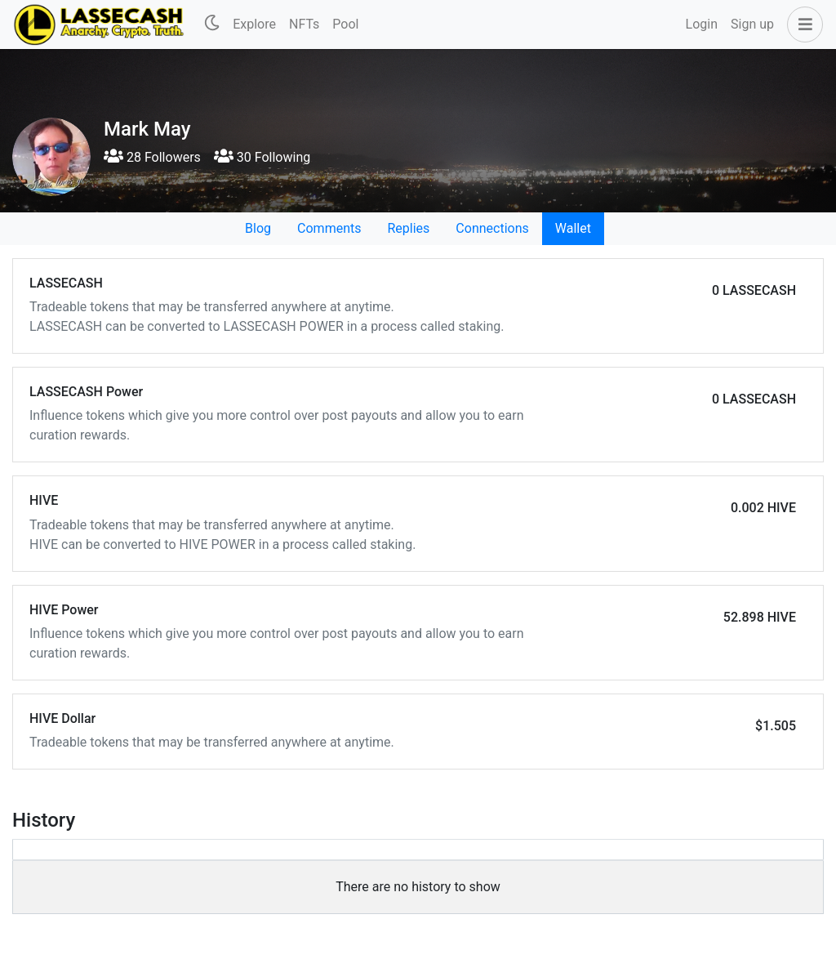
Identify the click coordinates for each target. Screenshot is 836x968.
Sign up (752, 24)
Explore (254, 24)
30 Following (262, 157)
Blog (258, 228)
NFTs (304, 24)
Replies (408, 228)
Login (702, 24)
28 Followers (152, 157)
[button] (801, 24)
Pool (345, 24)
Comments (329, 228)
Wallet (573, 228)
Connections (492, 228)
